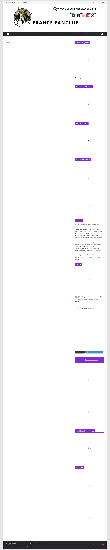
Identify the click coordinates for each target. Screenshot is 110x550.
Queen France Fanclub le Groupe (89, 78)
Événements (76, 34)
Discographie (62, 34)
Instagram (87, 34)
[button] (17, 34)
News (22, 34)
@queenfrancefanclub (91, 360)
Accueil (14, 34)
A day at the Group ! (33, 34)
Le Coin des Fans (48, 34)
